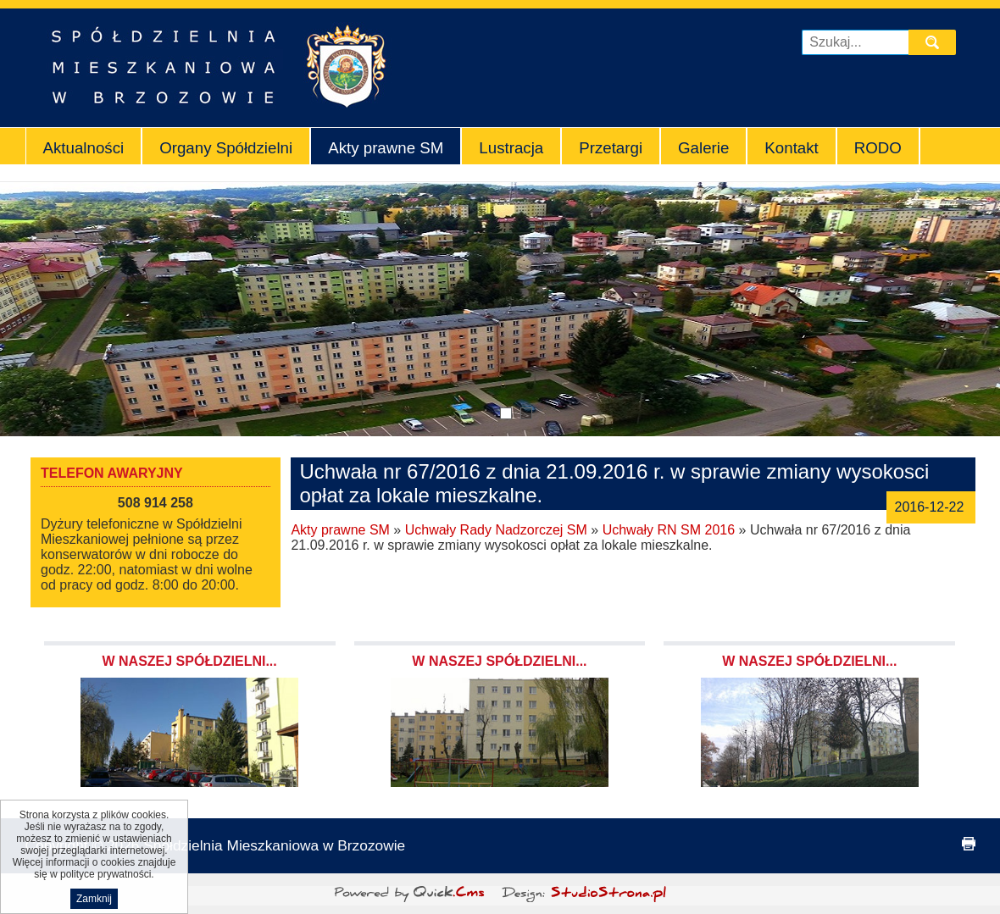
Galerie (703, 148)
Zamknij (94, 899)
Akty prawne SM (385, 148)
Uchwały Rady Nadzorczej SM (496, 530)
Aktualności (84, 148)
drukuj (968, 843)
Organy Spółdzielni (225, 148)
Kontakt (791, 148)
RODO (878, 148)
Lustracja (511, 148)
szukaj (935, 42)
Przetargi (610, 148)
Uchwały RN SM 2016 (669, 530)
